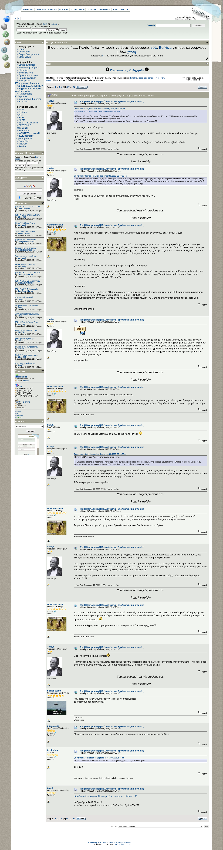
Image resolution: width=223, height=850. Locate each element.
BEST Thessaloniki (28, 122)
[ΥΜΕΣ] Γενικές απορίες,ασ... (26, 355)
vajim (19, 412)
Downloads (28, 9)
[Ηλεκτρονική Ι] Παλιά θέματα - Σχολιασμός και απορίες (78, 80)
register (54, 24)
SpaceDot (24, 141)
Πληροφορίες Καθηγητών (23, 95)
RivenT (20, 365)
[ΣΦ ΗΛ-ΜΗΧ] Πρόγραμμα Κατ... (27, 289)
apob (19, 413)
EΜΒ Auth (24, 130)
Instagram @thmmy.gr (30, 99)
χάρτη (131, 52)
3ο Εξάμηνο (97, 78)
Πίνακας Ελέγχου (24, 153)
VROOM (23, 143)
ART (20, 114)
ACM (21, 109)
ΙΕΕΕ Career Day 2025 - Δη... (26, 330)
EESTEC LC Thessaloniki (23, 126)
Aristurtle (22, 112)
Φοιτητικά (63, 9)
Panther (23, 146)
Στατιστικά (20, 371)
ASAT (21, 117)
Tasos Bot (142, 78)
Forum (22, 49)
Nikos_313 (22, 217)
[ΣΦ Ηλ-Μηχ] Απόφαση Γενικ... (27, 322)
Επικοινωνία (25, 57)
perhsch (21, 349)
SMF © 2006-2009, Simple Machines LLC (119, 843)
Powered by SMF (94, 843)
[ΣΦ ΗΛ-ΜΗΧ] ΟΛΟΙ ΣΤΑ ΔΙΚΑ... (27, 215)
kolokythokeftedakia (26, 242)
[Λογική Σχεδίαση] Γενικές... (26, 223)
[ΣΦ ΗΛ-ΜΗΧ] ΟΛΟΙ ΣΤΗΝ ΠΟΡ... (28, 273)
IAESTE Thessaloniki (29, 133)
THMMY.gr (50, 78)
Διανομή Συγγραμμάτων (30, 86)
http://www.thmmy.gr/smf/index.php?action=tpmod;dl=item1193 (105, 796)
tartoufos (21, 324)
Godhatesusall (55, 224)
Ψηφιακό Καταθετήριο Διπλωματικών (27, 89)
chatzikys (21, 299)
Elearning (23, 70)
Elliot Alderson (24, 209)
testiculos (52, 750)
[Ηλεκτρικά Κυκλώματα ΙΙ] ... (26, 363)
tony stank (22, 225)
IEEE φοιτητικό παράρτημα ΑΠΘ (24, 137)
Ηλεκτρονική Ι (111, 78)
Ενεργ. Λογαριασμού (29, 54)
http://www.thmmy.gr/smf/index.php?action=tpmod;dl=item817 (98, 111)
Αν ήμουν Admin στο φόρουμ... (27, 306)
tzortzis (151, 78)
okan (20, 316)
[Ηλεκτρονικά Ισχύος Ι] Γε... (25, 339)
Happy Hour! (104, 9)
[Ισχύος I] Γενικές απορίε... (25, 248)
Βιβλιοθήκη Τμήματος (29, 67)
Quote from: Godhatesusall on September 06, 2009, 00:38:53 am (100, 454)
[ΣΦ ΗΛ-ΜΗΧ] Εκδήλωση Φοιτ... (27, 281)
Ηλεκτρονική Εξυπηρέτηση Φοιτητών (27, 82)
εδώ (154, 47)
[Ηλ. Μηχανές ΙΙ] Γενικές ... (25, 297)
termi (50, 788)
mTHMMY (24, 101)
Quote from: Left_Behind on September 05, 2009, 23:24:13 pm (99, 109)
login (45, 24)
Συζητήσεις (92, 9)
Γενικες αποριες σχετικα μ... (26, 264)
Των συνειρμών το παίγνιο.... (26, 256)
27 (74, 87)
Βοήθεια (165, 47)
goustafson (53, 726)
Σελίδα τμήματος (27, 64)
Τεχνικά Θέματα (77, 9)
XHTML (122, 844)
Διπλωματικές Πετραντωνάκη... (27, 314)
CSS (128, 844)
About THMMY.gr (120, 9)
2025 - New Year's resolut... (26, 231)
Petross (20, 415)
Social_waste (54, 690)
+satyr (50, 101)
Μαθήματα (52, 9)
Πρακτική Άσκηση (27, 78)
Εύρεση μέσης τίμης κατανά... (26, 347)
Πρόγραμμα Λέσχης (29, 75)
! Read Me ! (41, 9)
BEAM (22, 120)
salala (50, 424)
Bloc (115, 844)
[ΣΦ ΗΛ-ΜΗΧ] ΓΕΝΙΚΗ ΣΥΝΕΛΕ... (28, 207)
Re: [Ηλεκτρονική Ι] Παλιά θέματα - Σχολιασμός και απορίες (112, 101)
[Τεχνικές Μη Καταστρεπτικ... (26, 240)
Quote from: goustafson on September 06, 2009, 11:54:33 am (99, 758)
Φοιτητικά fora (26, 72)
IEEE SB (21, 332)
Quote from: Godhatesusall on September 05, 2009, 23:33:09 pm (100, 176)
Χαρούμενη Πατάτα (25, 275)
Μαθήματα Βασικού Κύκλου (78, 78)
